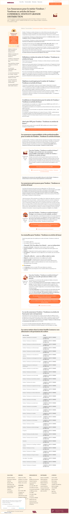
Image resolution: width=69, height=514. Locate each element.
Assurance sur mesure (22, 481)
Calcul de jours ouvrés (22, 495)
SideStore (9, 489)
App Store (54, 491)
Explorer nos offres (22, 477)
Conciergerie (10, 491)
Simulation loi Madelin (22, 497)
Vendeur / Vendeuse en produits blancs (30, 368)
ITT (19, 489)
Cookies (53, 489)
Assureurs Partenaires (45, 487)
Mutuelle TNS (10, 482)
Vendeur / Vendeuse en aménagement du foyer (32, 358)
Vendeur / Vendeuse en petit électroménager (32, 361)
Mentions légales (55, 486)
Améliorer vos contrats (22, 479)
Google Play (54, 493)
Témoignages (54, 482)
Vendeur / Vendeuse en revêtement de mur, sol (32, 396)
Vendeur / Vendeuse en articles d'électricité (31, 392)
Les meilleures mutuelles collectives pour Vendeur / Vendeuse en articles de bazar (44, 296)
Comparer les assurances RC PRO (45, 166)
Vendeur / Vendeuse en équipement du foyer (32, 385)
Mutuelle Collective (11, 477)
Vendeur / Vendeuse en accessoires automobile (32, 416)
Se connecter (57, 1)
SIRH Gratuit (20, 487)
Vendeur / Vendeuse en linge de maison (31, 454)
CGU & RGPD (54, 487)
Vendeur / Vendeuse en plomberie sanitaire (31, 378)
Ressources (40, 1)
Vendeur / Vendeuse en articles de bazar (31, 347)
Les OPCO (31, 496)
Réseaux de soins (32, 499)
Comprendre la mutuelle (45, 305)
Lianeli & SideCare (44, 486)
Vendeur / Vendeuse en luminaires (29, 371)
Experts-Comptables (45, 477)
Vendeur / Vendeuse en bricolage (29, 399)
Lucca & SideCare (44, 481)
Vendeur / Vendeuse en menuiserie (30, 337)
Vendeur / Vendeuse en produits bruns (30, 403)
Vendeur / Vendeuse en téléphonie (30, 340)
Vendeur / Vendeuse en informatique (30, 420)
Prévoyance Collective (11, 479)
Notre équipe (54, 481)
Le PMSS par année (33, 491)
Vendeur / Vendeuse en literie (28, 423)
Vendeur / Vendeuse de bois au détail (30, 437)
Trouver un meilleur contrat (55, 3)
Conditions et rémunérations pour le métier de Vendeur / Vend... (13, 60)
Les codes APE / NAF (33, 485)
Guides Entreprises (33, 481)
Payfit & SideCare (44, 479)
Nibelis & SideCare (44, 482)
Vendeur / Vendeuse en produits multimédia (31, 351)
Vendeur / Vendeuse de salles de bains (30, 434)
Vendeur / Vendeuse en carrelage (29, 461)
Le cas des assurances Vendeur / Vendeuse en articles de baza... (12, 81)
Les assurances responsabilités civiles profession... (12, 69)
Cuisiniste (24, 441)
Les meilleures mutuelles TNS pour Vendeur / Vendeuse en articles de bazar (45, 301)
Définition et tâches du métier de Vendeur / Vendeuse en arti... (12, 50)
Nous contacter (55, 479)
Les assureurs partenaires (34, 489)
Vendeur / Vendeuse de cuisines (29, 382)
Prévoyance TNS (10, 484)
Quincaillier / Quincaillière (28, 458)
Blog (30, 477)
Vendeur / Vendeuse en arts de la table (30, 375)
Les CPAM (31, 492)
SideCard (9, 481)
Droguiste (25, 430)
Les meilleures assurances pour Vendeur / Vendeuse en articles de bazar (13, 40)
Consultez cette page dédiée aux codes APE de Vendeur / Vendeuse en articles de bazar (41, 129)
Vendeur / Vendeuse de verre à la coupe (31, 409)
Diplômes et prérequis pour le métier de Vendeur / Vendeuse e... (13, 55)
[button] (6, 512)
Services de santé (33, 501)
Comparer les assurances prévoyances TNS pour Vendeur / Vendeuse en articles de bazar (44, 225)
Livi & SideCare (43, 484)
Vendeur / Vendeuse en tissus (28, 447)
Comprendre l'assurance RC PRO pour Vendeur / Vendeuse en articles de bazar (44, 171)
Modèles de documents (34, 479)
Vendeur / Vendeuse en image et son (30, 389)
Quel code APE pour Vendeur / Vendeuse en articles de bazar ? (13, 65)
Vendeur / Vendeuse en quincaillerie (30, 406)
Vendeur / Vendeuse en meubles (29, 413)
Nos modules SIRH (22, 490)
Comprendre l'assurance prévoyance (44, 229)
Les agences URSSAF (33, 497)
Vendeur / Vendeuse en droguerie (29, 465)
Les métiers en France (33, 487)
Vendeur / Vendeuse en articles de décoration (32, 344)
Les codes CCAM (32, 494)
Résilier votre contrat (22, 482)
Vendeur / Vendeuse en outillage (29, 451)
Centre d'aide (54, 477)
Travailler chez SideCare (56, 484)
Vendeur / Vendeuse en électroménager (31, 427)
